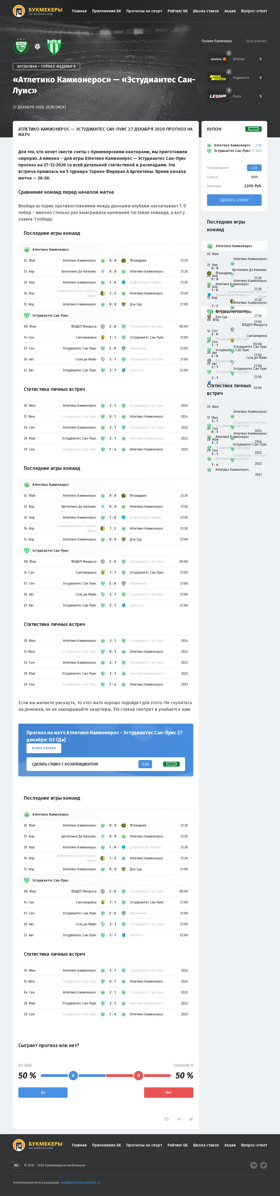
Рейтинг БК (178, 11)
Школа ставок (206, 11)
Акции (230, 11)
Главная (79, 11)
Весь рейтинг (256, 41)
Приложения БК (106, 11)
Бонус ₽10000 (44, 748)
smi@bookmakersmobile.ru (80, 1183)
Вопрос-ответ (254, 11)
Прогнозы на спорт (144, 11)
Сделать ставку (234, 200)
